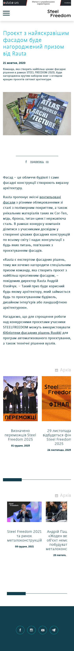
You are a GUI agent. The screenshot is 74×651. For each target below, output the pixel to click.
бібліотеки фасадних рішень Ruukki (32, 333)
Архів (65, 370)
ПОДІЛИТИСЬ (39, 161)
